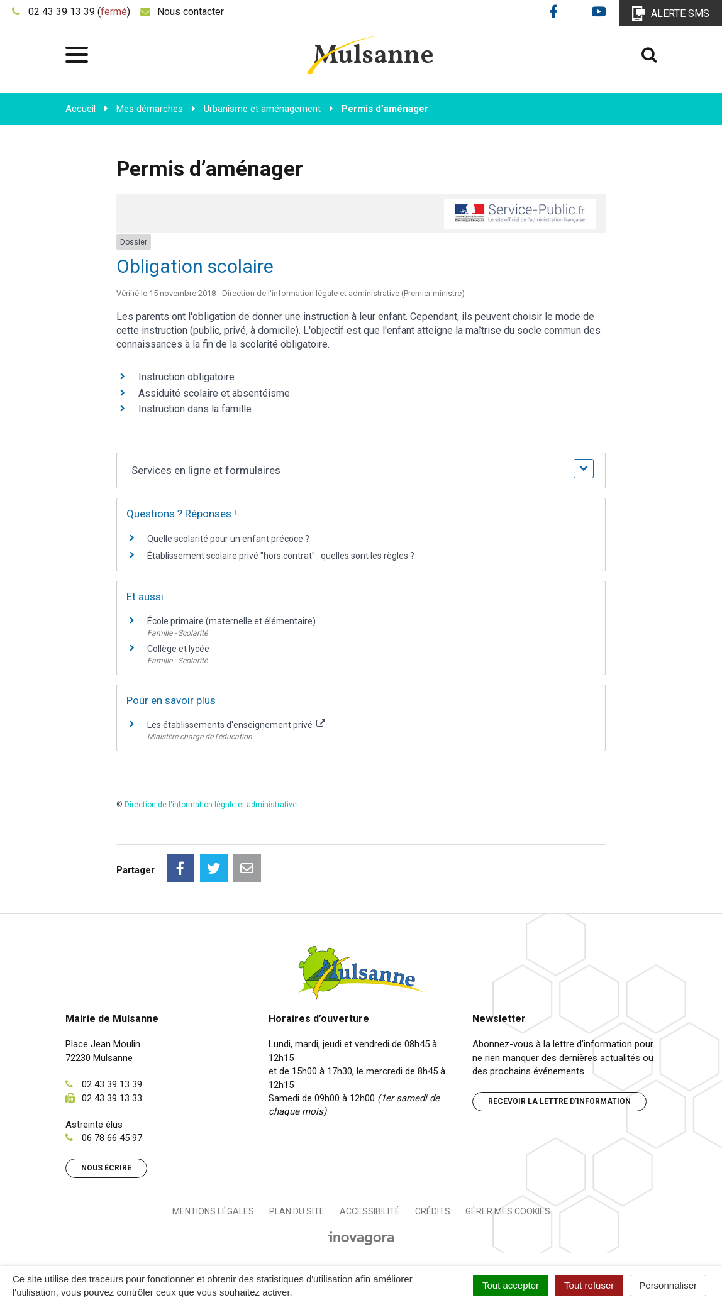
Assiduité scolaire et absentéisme (214, 393)
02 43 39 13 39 (112, 1084)
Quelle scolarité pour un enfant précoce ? (228, 539)
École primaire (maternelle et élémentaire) (231, 621)
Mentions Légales (213, 1211)
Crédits (432, 1211)
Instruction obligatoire (186, 377)
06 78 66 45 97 (112, 1137)
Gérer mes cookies (507, 1211)
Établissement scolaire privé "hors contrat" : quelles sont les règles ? (280, 556)
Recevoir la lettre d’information (559, 1101)
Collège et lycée (178, 649)
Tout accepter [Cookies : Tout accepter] (510, 1285)
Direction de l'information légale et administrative (211, 804)
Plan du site (297, 1211)
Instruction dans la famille (195, 409)
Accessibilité (370, 1211)
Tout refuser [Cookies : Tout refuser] (589, 1285)
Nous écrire (106, 1168)
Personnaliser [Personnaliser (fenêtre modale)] (668, 1285)
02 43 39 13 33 (112, 1098)
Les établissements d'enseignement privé (236, 725)
